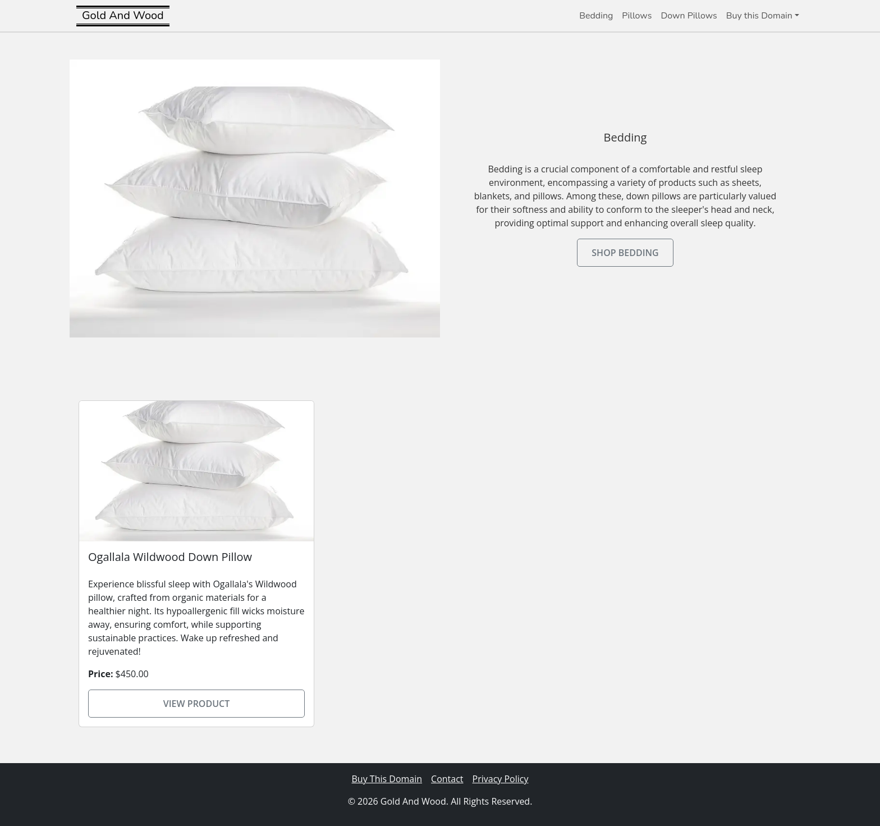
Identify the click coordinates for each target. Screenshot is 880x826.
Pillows (637, 16)
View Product (196, 703)
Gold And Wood (123, 15)
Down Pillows (689, 16)
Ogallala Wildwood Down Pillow (170, 556)
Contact (447, 779)
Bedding (596, 16)
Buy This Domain (387, 779)
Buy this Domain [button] (759, 16)
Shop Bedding (625, 253)
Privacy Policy (501, 779)
